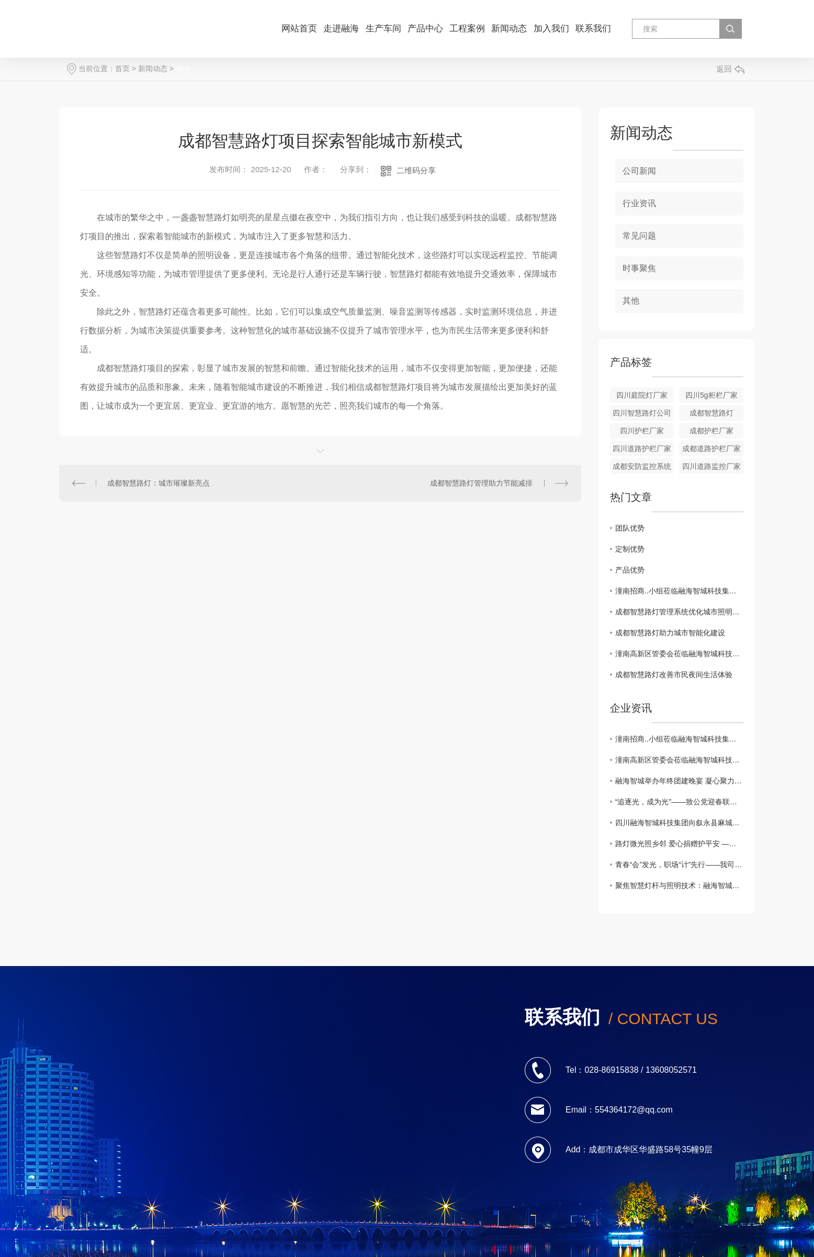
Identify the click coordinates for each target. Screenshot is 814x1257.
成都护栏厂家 (711, 431)
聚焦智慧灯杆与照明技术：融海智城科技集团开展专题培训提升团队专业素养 (679, 885)
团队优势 (630, 528)
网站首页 (299, 28)
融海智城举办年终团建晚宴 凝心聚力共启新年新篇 (679, 781)
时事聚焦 (639, 268)
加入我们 (551, 28)
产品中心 (425, 28)
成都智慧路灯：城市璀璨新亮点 (158, 483)
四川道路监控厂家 (711, 466)
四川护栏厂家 (642, 431)
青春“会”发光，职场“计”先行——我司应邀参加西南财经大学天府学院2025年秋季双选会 (679, 864)
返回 (730, 68)
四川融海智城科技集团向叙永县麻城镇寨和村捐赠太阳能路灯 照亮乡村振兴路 (679, 822)
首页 (122, 68)
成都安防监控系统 (642, 466)
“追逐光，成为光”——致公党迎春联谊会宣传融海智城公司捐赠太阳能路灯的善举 (679, 802)
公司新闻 (639, 170)
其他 (183, 68)
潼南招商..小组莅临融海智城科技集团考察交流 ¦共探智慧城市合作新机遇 (679, 591)
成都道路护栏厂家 (711, 448)
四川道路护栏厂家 (642, 448)
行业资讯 (639, 203)
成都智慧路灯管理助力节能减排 (481, 483)
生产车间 (383, 28)
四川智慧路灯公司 (642, 413)
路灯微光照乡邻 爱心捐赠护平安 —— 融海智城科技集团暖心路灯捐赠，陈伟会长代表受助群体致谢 (679, 843)
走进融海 (341, 28)
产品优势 (630, 570)
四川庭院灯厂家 (642, 395)
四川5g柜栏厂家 (711, 395)
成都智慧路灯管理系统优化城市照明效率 (679, 612)
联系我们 (593, 28)
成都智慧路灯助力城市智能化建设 (670, 632)
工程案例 (467, 28)
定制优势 (630, 549)
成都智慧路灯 (711, 413)
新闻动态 (509, 28)
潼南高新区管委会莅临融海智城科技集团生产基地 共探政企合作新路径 (679, 653)
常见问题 (639, 235)
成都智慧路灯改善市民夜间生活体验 (673, 674)
